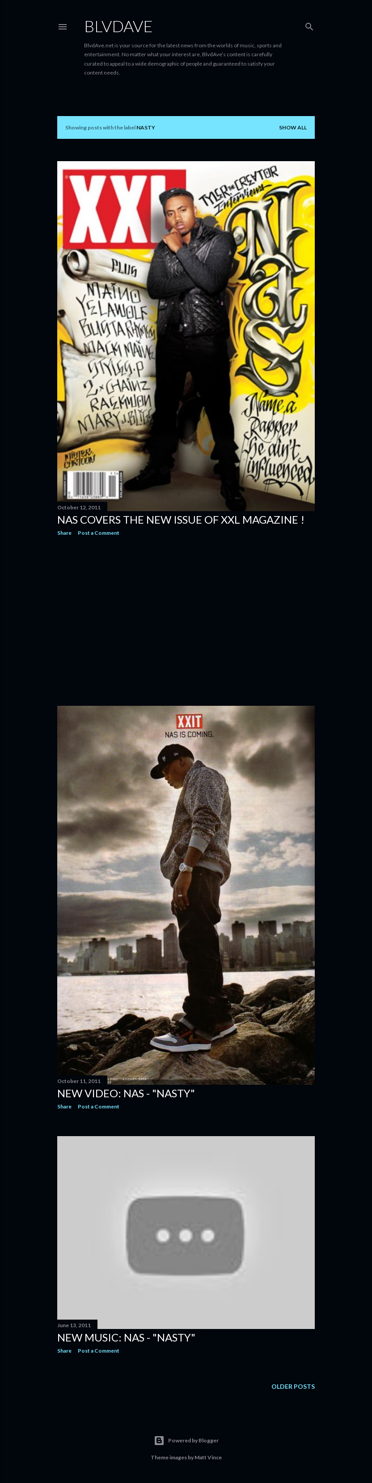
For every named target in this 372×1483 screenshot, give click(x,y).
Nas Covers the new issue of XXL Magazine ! (180, 519)
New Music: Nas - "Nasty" (126, 1337)
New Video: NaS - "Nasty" (126, 1093)
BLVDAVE (118, 26)
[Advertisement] (186, 620)
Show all (293, 127)
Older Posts (293, 1386)
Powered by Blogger (186, 1440)
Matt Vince (208, 1457)
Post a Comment (98, 532)
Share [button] (64, 532)
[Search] (309, 24)
